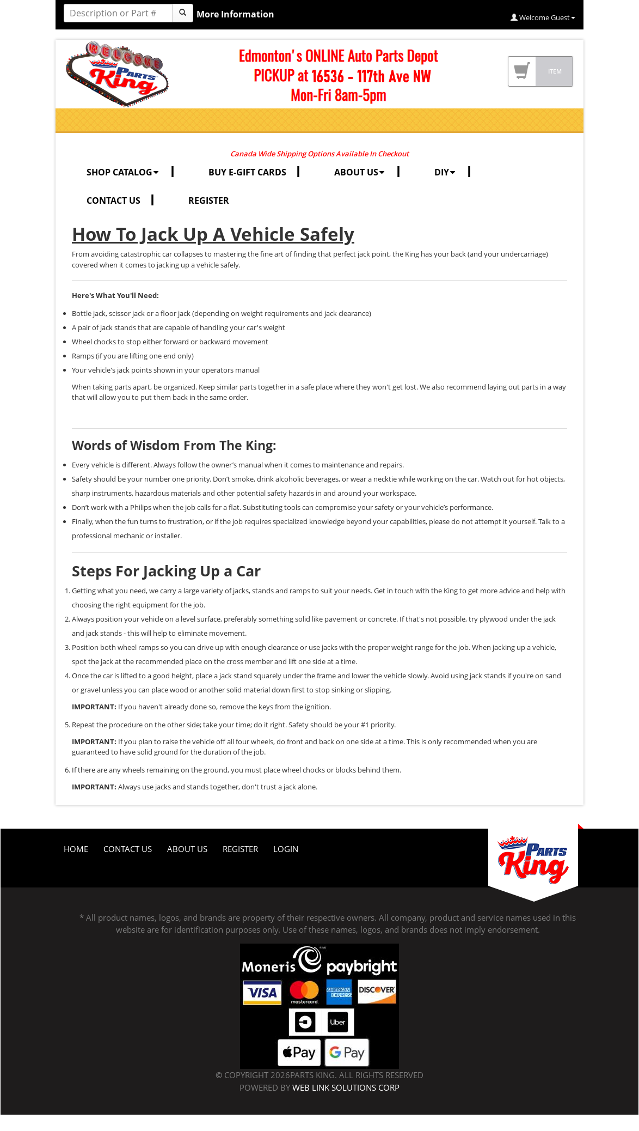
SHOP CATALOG (124, 172)
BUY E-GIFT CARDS (247, 172)
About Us (187, 848)
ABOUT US (360, 172)
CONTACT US (113, 200)
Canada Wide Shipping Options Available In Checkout (319, 154)
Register (240, 848)
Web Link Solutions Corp (346, 1087)
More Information (235, 14)
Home (76, 848)
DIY (445, 172)
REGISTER (208, 200)
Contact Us (127, 848)
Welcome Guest (543, 17)
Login (285, 848)
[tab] (319, 571)
